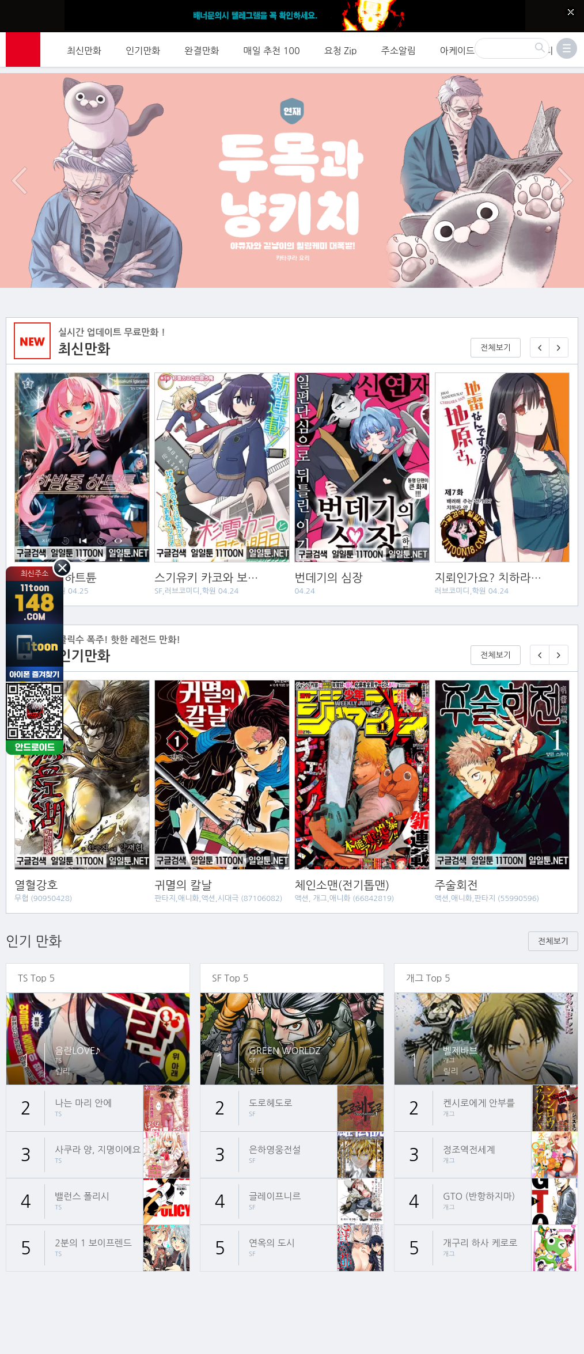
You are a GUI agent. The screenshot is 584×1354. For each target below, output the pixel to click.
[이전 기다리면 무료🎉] (539, 641)
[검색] (512, 46)
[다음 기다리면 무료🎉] (558, 641)
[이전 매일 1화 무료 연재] (539, 334)
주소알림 (398, 49)
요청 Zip (340, 49)
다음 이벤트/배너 (565, 167)
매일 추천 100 (272, 49)
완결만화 (201, 49)
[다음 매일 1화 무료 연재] (558, 334)
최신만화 (84, 49)
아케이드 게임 (467, 49)
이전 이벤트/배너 (19, 167)
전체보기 (495, 334)
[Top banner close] (570, 12)
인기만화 (143, 49)
